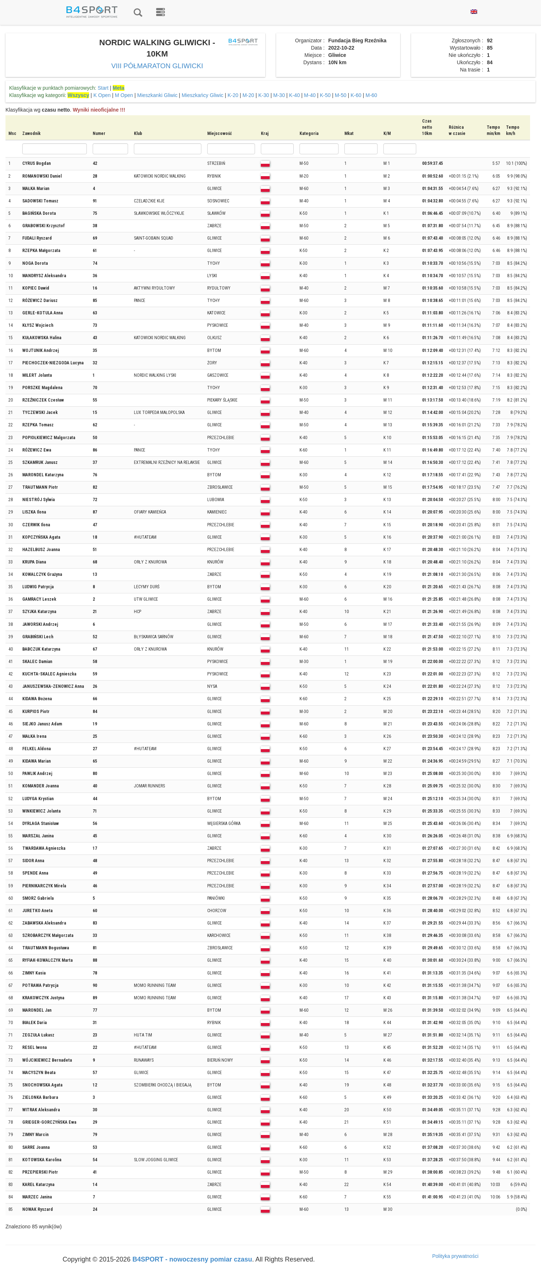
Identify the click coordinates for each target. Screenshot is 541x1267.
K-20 (233, 95)
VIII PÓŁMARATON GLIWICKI (157, 66)
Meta (118, 88)
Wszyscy (78, 95)
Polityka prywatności (455, 1256)
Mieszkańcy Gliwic (202, 95)
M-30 (279, 95)
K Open (102, 95)
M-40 (310, 95)
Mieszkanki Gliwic (157, 95)
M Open (124, 95)
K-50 (325, 95)
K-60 (356, 95)
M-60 (371, 95)
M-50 (341, 95)
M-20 (248, 95)
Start (103, 88)
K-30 (263, 95)
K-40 (294, 95)
